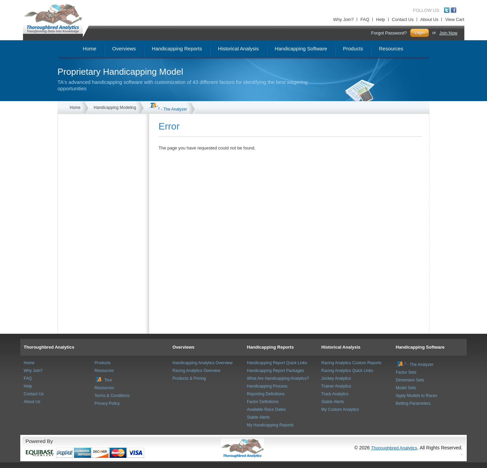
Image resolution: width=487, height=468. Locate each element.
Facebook (453, 10)
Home (75, 107)
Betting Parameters (413, 403)
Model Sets (406, 387)
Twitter (446, 10)
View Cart (454, 19)
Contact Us (403, 19)
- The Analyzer (168, 109)
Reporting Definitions (265, 394)
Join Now (448, 33)
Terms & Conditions (112, 395)
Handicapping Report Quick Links (277, 362)
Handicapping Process (267, 386)
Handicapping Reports (270, 347)
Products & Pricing (189, 378)
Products (102, 362)
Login (419, 32)
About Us (429, 19)
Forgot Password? (389, 33)
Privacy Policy (107, 403)
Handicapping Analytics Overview (202, 362)
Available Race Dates (266, 409)
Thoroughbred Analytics (49, 347)
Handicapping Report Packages (275, 370)
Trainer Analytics (336, 386)
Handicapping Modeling (115, 107)
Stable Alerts (258, 417)
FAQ (365, 19)
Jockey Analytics (336, 378)
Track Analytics (334, 394)
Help (380, 19)
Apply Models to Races (416, 395)
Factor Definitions (262, 401)
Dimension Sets (410, 380)
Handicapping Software (420, 347)
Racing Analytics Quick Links (347, 370)
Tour (103, 380)
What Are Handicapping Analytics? (278, 378)
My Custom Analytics (340, 409)
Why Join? (343, 19)
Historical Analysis (341, 347)
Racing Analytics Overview (196, 370)
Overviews (183, 347)
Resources (104, 370)
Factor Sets (406, 372)
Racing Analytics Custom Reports (351, 362)
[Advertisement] (98, 148)
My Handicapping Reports (270, 425)
